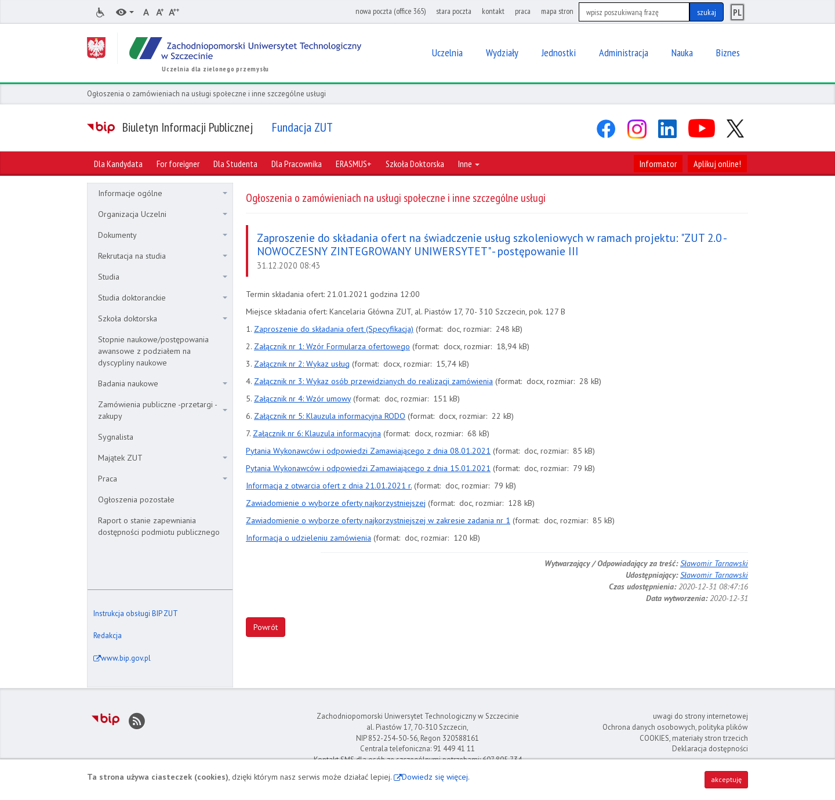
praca (523, 11)
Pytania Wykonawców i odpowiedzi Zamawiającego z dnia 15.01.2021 (368, 468)
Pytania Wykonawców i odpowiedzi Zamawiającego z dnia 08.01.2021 (368, 451)
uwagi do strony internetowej (700, 716)
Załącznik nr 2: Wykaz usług (302, 364)
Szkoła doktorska (162, 318)
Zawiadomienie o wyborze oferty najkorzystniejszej (336, 503)
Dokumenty (162, 235)
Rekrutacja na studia (162, 256)
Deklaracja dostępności (710, 749)
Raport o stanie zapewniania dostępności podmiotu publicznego (159, 526)
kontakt (493, 11)
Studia (162, 277)
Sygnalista (115, 437)
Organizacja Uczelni (162, 214)
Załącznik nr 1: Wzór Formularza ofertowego (332, 346)
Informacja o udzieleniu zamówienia (308, 538)
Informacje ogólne (162, 193)
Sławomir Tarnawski (714, 563)
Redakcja (107, 635)
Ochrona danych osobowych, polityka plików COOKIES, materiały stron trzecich (675, 732)
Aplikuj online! (717, 163)
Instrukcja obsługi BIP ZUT (135, 613)
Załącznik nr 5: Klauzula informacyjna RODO (329, 416)
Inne (469, 163)
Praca (162, 478)
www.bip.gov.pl (126, 658)
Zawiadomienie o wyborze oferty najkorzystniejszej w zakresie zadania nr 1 (378, 520)
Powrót (265, 627)
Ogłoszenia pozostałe (136, 499)
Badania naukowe (162, 383)
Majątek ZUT (162, 458)
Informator (658, 163)
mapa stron (557, 11)
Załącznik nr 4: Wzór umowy (302, 398)
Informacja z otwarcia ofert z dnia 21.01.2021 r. (329, 485)
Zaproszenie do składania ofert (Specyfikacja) (333, 329)
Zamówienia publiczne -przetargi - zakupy (162, 410)
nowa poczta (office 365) (390, 11)
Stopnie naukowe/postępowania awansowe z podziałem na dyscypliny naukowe (153, 351)
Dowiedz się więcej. (436, 777)
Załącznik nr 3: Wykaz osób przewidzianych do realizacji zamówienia (373, 381)
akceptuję (726, 779)
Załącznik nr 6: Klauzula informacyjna (317, 433)
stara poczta (453, 11)
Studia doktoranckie (162, 297)
